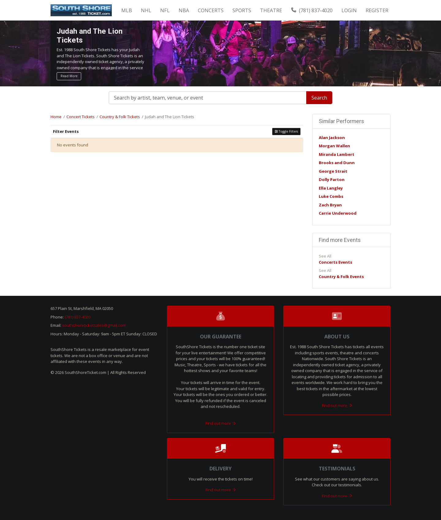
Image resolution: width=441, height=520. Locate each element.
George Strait (333, 171)
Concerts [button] (211, 10)
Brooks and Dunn (337, 162)
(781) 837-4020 (312, 10)
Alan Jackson (332, 137)
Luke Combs (331, 196)
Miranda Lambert (336, 154)
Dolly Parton (332, 179)
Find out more (220, 423)
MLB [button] (126, 10)
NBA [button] (184, 10)
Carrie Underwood (337, 213)
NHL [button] (146, 10)
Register (377, 10)
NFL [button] (165, 10)
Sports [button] (241, 10)
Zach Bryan (330, 205)
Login (349, 10)
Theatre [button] (271, 10)
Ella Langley (331, 188)
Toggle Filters (286, 131)
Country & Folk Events (341, 276)
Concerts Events (335, 262)
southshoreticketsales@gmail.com (94, 325)
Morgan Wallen (334, 146)
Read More (69, 76)
